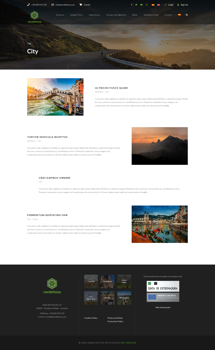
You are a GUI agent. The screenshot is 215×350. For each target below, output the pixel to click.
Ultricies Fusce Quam (111, 87)
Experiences (94, 15)
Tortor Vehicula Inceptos (47, 137)
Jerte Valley (124, 281)
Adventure (99, 92)
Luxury (35, 219)
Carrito (87, 4)
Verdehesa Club (151, 15)
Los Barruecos (91, 297)
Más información (163, 307)
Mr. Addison (128, 342)
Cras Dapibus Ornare (55, 177)
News (135, 15)
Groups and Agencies (116, 15)
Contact (168, 15)
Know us (60, 15)
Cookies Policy (90, 318)
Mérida (107, 298)
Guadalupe (107, 281)
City (107, 92)
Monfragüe (124, 298)
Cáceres (91, 281)
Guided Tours (76, 15)
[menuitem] (179, 17)
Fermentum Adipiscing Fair (47, 215)
